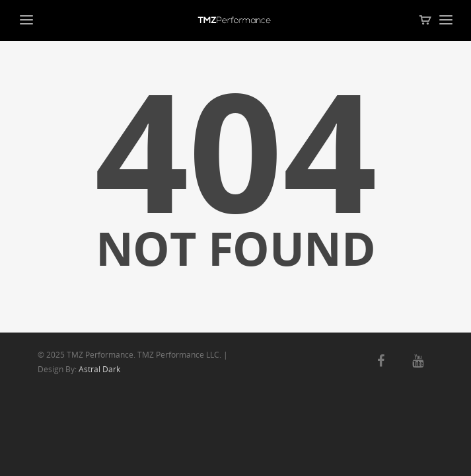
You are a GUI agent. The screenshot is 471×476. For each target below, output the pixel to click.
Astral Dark (99, 369)
